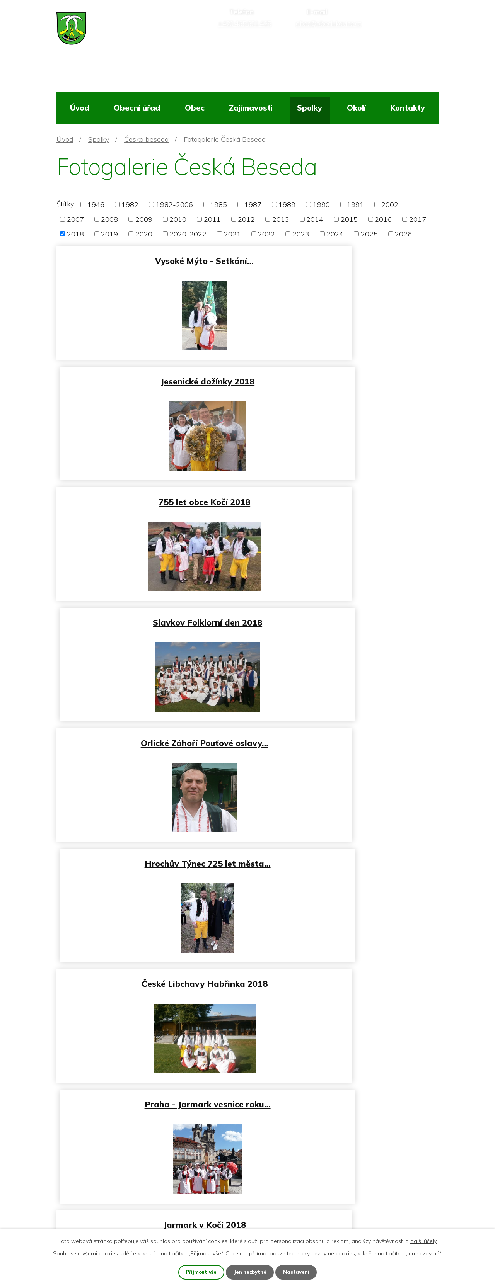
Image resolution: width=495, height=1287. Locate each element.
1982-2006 (174, 204)
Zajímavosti (251, 107)
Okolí (356, 107)
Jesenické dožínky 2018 (345, 259)
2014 (314, 219)
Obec (195, 107)
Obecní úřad (137, 107)
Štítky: (65, 203)
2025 (369, 234)
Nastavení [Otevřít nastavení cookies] (298, 1271)
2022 (266, 234)
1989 (286, 204)
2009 (143, 219)
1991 (355, 204)
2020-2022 (188, 234)
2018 (75, 234)
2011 (212, 219)
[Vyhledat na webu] (404, 33)
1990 (321, 204)
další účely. (423, 1240)
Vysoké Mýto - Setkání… (150, 259)
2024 (334, 234)
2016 (383, 219)
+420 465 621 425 (99, 1182)
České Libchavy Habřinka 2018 (150, 614)
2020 (143, 234)
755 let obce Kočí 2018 (150, 377)
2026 (403, 234)
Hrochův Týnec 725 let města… (345, 496)
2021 (232, 234)
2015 (349, 219)
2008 (109, 219)
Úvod (79, 107)
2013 (280, 219)
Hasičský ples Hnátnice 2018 (150, 968)
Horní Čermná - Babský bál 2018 (344, 732)
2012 (246, 219)
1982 (129, 204)
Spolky (309, 107)
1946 (95, 204)
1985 (218, 204)
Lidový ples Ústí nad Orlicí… (150, 850)
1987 (252, 204)
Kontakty (407, 107)
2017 (417, 219)
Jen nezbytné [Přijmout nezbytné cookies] (250, 1271)
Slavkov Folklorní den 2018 (344, 377)
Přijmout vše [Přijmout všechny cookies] (199, 1271)
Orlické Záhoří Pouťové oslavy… (150, 496)
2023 (300, 234)
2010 (177, 219)
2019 (109, 234)
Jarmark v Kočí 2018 (150, 732)
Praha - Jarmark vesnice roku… (345, 614)
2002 (389, 204)
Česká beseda (146, 139)
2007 (75, 219)
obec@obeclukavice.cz (105, 1201)
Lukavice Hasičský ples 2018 (345, 850)
